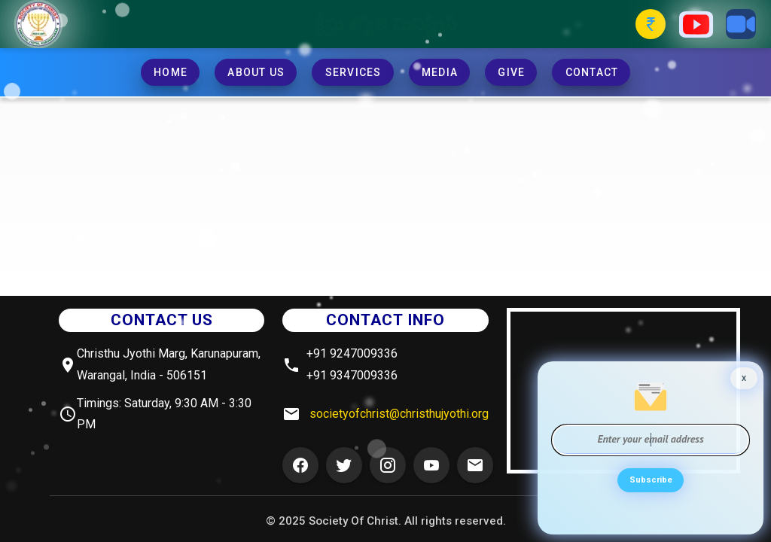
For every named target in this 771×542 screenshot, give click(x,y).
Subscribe (650, 484)
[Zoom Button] (741, 24)
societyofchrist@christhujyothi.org (399, 413)
